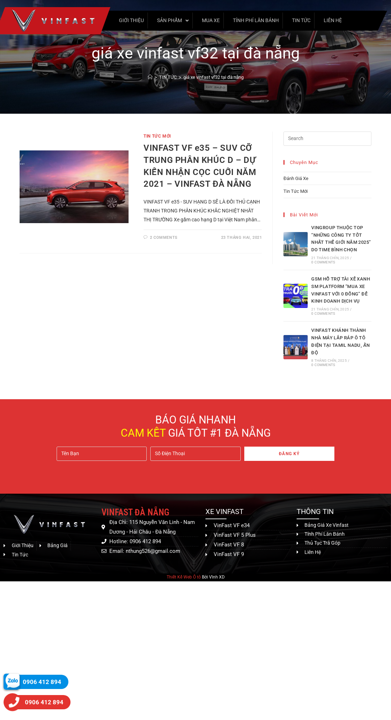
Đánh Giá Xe (295, 178)
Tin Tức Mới (157, 136)
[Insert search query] (327, 139)
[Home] (150, 77)
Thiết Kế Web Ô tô (184, 577)
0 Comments (323, 262)
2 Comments (164, 237)
